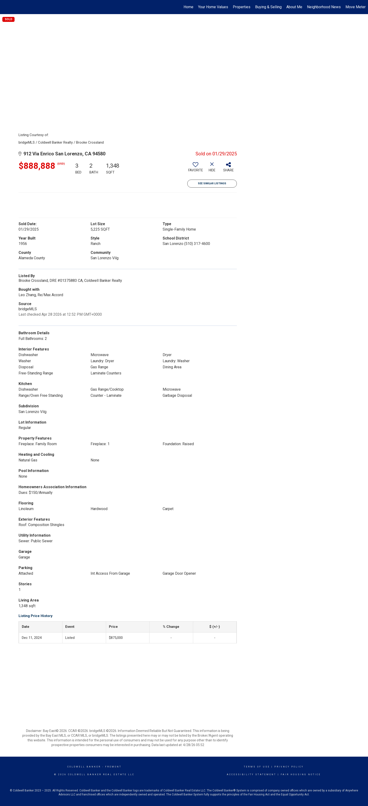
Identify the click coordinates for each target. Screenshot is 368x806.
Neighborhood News (324, 7)
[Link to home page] (6, 7)
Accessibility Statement (251, 774)
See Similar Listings (212, 183)
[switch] (195, 169)
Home (188, 7)
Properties (241, 7)
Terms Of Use (257, 767)
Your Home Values (213, 7)
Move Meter (355, 7)
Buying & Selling (268, 7)
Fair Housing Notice (301, 774)
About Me (294, 7)
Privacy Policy (289, 767)
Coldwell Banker (84, 767)
